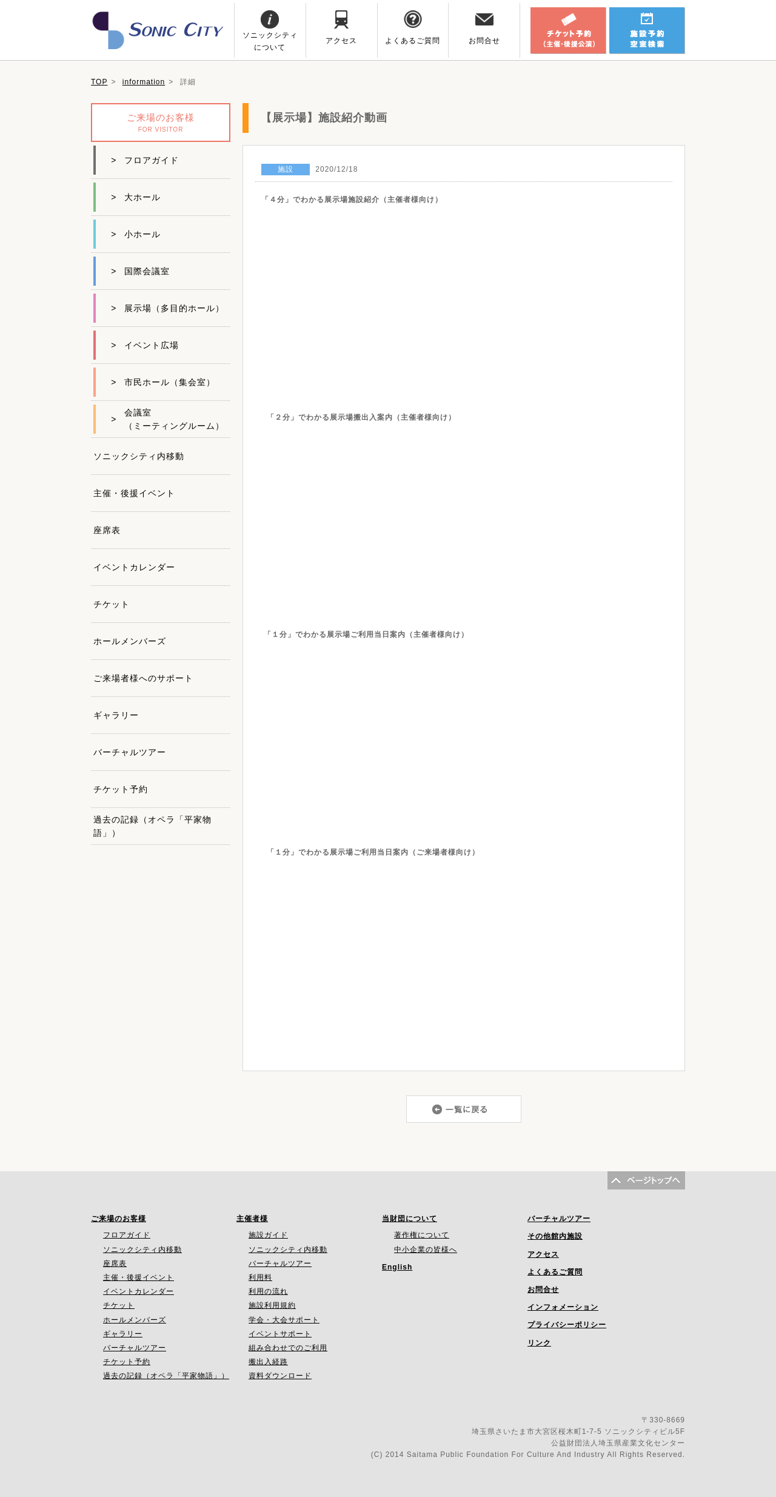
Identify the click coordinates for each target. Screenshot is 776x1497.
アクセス (543, 1254)
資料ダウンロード (280, 1375)
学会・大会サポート (284, 1320)
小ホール (136, 234)
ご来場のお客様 (118, 1218)
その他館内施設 (555, 1236)
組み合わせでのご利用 (288, 1348)
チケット (111, 604)
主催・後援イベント (134, 493)
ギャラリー (116, 715)
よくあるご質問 (555, 1272)
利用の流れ (268, 1291)
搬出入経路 (268, 1361)
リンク (539, 1343)
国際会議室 (140, 271)
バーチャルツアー (129, 752)
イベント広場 (145, 345)
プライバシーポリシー (566, 1324)
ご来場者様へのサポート (143, 678)
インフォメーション (562, 1307)
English (397, 1267)
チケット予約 (120, 789)
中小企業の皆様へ (425, 1249)
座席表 (107, 530)
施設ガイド (268, 1235)
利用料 (260, 1277)
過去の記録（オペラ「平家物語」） (152, 826)
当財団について (409, 1218)
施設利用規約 (272, 1305)
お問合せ (543, 1289)
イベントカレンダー (134, 567)
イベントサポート (280, 1334)
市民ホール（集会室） (163, 382)
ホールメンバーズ (129, 641)
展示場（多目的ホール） (167, 308)
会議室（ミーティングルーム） (167, 419)
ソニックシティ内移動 (138, 456)
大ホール (136, 197)
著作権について (421, 1235)
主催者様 (252, 1218)
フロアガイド (145, 160)
